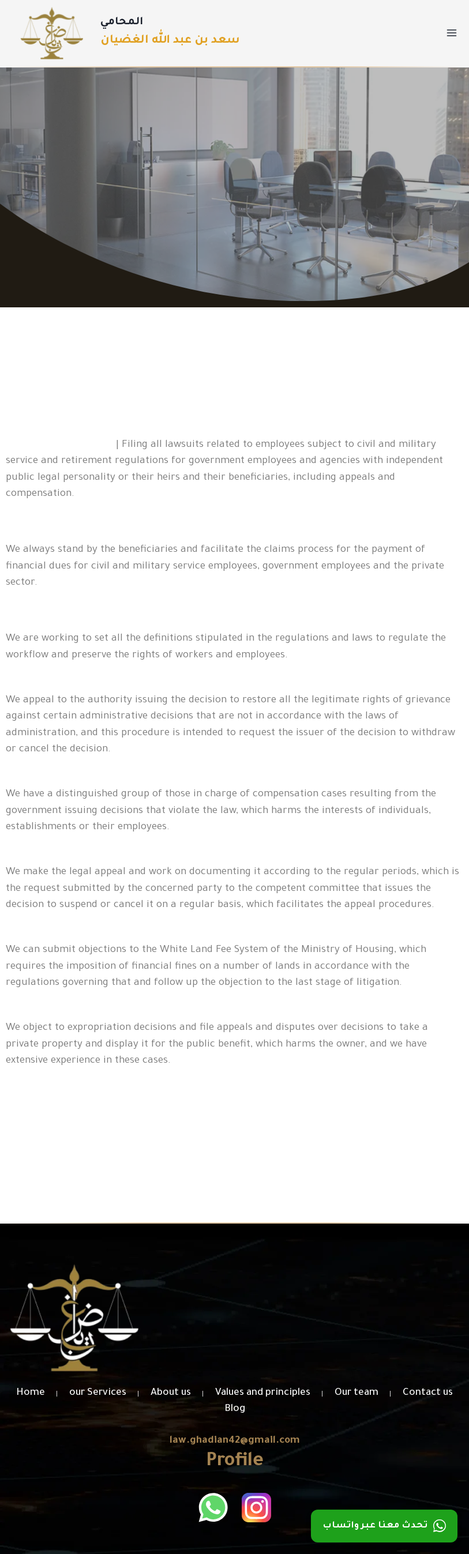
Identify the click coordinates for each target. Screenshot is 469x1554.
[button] (234, 1173)
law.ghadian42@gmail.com (235, 1441)
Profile (235, 1462)
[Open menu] (451, 33)
